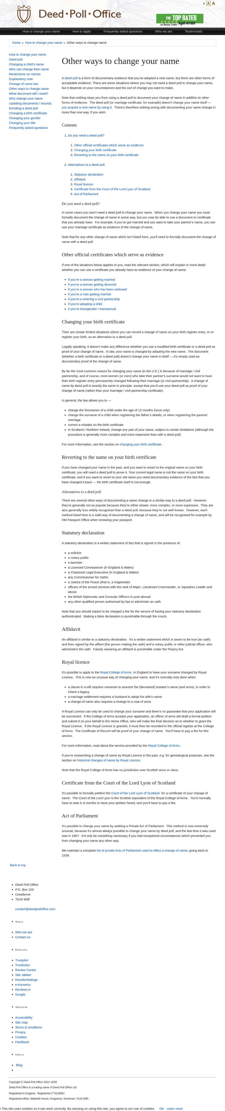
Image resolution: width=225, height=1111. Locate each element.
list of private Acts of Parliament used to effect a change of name (142, 850)
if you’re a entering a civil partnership (94, 299)
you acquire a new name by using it (87, 107)
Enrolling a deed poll (23, 108)
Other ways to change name (29, 88)
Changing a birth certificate (28, 113)
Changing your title (22, 123)
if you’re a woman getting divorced (92, 284)
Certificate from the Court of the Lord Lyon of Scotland (112, 189)
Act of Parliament (86, 194)
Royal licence (83, 184)
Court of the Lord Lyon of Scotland (135, 793)
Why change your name (26, 98)
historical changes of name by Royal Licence (108, 760)
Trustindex (22, 965)
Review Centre (25, 970)
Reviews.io (23, 989)
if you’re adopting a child (85, 304)
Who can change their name (29, 69)
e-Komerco (23, 984)
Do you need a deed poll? (86, 135)
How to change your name (41, 31)
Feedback (22, 1042)
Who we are (163, 31)
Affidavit (79, 179)
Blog (19, 1065)
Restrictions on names (25, 74)
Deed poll (15, 59)
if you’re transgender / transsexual (92, 309)
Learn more (175, 1108)
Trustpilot (21, 960)
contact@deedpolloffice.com (35, 909)
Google (20, 994)
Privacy (20, 1032)
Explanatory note (21, 79)
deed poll (71, 78)
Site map (21, 1022)
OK (161, 1108)
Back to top (18, 865)
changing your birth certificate (140, 444)
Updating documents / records (30, 103)
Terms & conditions (28, 1027)
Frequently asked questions (122, 31)
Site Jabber (23, 975)
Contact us (23, 937)
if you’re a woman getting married (91, 279)
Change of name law (23, 84)
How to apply (82, 31)
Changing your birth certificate (95, 150)
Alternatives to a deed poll (86, 164)
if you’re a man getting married (89, 294)
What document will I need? (28, 93)
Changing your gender (25, 118)
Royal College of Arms (115, 672)
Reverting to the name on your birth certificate (106, 155)
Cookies (21, 1037)
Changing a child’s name (26, 64)
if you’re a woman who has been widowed (97, 289)
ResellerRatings (26, 979)
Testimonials (194, 31)
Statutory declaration (88, 174)
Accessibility (24, 1017)
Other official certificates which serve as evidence (109, 145)
